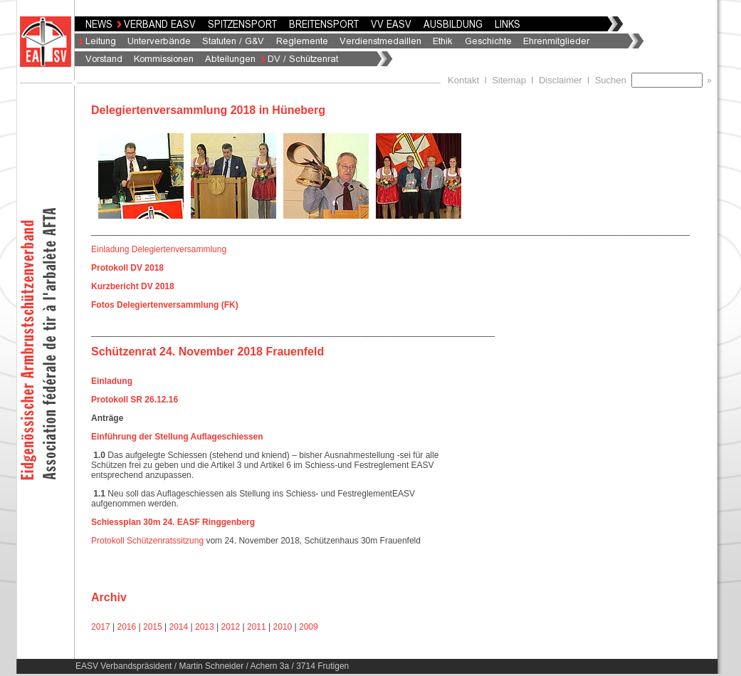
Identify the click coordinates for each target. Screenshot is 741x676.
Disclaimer (560, 80)
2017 (100, 627)
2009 (308, 627)
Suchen (613, 80)
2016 (127, 627)
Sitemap (509, 80)
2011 (256, 627)
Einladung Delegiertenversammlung (158, 249)
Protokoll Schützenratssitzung (147, 541)
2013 (204, 627)
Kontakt (463, 80)
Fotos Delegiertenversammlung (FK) (164, 305)
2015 (152, 627)
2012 (231, 627)
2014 (179, 627)
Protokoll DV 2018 (128, 268)
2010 (283, 627)
